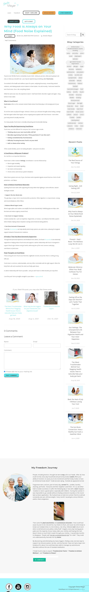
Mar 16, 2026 (75, 167)
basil (81, 89)
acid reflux (75, 53)
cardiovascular (72, 123)
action (82, 53)
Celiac (76, 126)
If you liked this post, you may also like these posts (32, 289)
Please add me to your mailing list (19, 371)
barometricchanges (72, 89)
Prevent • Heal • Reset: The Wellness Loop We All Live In (75, 241)
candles (79, 117)
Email (35, 341)
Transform (17, 13)
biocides (71, 95)
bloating (78, 97)
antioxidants (80, 72)
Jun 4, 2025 (75, 438)
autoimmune (72, 83)
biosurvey (78, 95)
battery (69, 92)
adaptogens (78, 56)
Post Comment (11, 375)
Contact (39, 560)
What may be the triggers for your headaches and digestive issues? (32, 308)
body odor (70, 106)
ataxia (80, 78)
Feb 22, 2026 (75, 192)
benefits (75, 92)
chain (81, 126)
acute (70, 56)
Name (6, 341)
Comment (8, 350)
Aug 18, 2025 (14, 319)
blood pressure (75, 100)
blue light (79, 103)
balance (80, 83)
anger (81, 66)
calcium (75, 114)
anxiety (70, 75)
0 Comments (10, 40)
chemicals (79, 129)
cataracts (69, 126)
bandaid (75, 86)
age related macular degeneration (75, 62)
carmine (80, 123)
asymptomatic (72, 78)
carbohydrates (75, 120)
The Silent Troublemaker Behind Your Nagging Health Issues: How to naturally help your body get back (13, 310)
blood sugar (71, 103)
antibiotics (79, 69)
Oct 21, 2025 (75, 308)
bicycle (82, 92)
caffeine (69, 114)
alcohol (69, 66)
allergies (75, 66)
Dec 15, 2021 (52, 319)
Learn (9, 13)
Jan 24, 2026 (75, 220)
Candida (72, 117)
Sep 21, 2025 (75, 343)
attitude (79, 80)
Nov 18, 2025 (75, 278)
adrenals (75, 59)
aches (68, 53)
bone (76, 106)
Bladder (72, 97)
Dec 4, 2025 (75, 248)
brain (81, 106)
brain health (70, 112)
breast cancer (79, 112)
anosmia (71, 69)
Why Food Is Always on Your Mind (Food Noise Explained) (75, 213)
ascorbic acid (78, 75)
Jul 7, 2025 (75, 408)
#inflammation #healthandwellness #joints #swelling (75, 48)
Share (9, 36)
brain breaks (71, 109)
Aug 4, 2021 (33, 319)
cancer (82, 114)
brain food (80, 109)
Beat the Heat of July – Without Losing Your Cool (75, 401)
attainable (72, 80)
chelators (71, 129)
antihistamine (70, 72)
